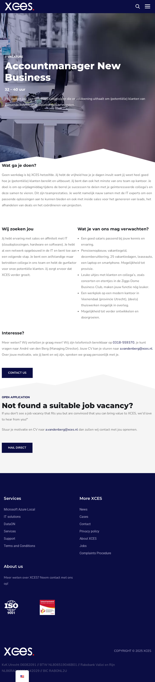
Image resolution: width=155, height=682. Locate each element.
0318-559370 (123, 342)
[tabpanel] (22, 607)
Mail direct (17, 448)
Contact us (17, 373)
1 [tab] (40, 623)
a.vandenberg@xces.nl (136, 348)
